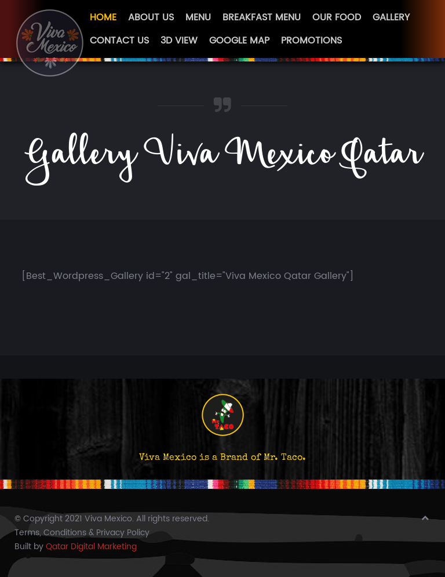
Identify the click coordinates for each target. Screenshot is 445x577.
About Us (151, 17)
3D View (179, 40)
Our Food (336, 17)
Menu (198, 17)
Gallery (391, 17)
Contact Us (119, 40)
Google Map (239, 40)
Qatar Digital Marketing (91, 546)
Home (103, 17)
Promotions (311, 40)
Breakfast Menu (261, 17)
